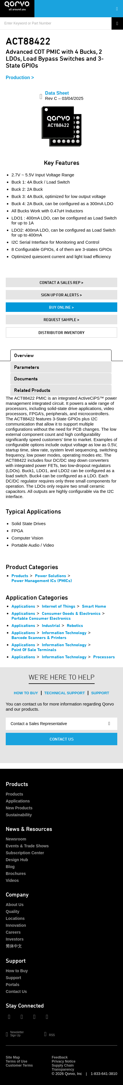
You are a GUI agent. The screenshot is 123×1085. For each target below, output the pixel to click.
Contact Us (62, 739)
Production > (20, 77)
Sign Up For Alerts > (61, 294)
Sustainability (19, 815)
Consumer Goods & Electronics (71, 613)
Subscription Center (25, 853)
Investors (15, 939)
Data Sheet (64, 96)
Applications (23, 606)
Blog (10, 866)
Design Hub (17, 859)
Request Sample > (61, 319)
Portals (12, 984)
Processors (104, 656)
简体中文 (14, 946)
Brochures (16, 873)
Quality (12, 911)
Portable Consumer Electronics (41, 618)
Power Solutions (50, 575)
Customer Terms (19, 1065)
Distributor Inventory (61, 332)
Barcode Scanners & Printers (39, 637)
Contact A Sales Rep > (61, 282)
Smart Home (94, 606)
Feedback (59, 1057)
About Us (15, 904)
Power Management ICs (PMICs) (41, 580)
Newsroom (16, 839)
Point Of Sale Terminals (33, 649)
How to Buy (26, 693)
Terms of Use (16, 1061)
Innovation (16, 925)
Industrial (51, 625)
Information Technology (64, 632)
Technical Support (64, 693)
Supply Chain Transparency (63, 1067)
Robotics (75, 625)
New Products (19, 808)
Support (100, 693)
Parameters (26, 367)
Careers (13, 932)
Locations (15, 918)
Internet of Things (58, 606)
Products (19, 575)
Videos (12, 880)
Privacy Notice (63, 1061)
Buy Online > (61, 307)
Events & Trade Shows (27, 846)
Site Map (13, 1057)
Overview (24, 355)
